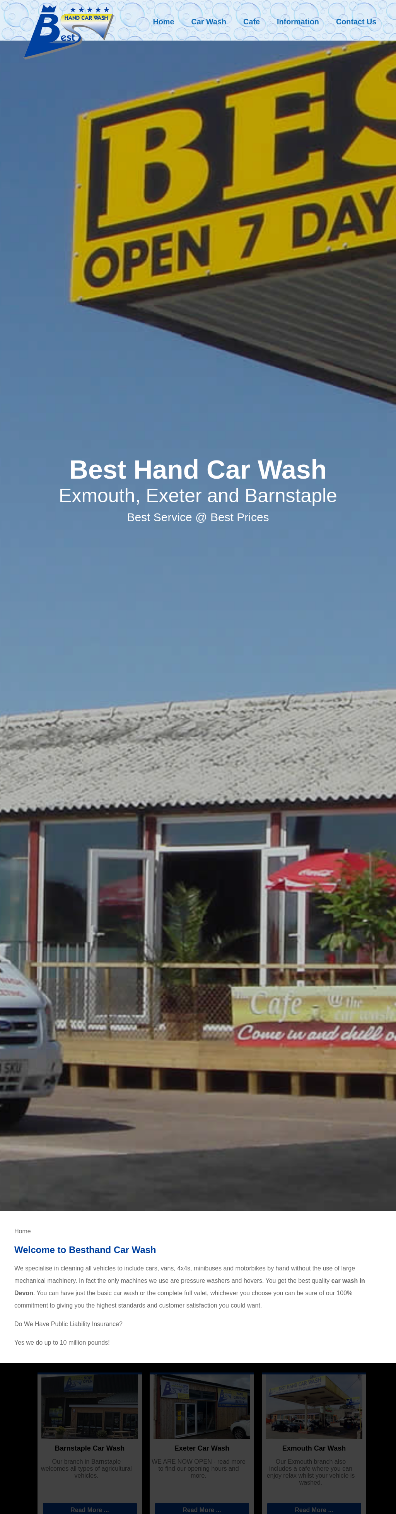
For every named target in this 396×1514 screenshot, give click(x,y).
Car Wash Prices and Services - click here (321, 1305)
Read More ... (89, 1510)
